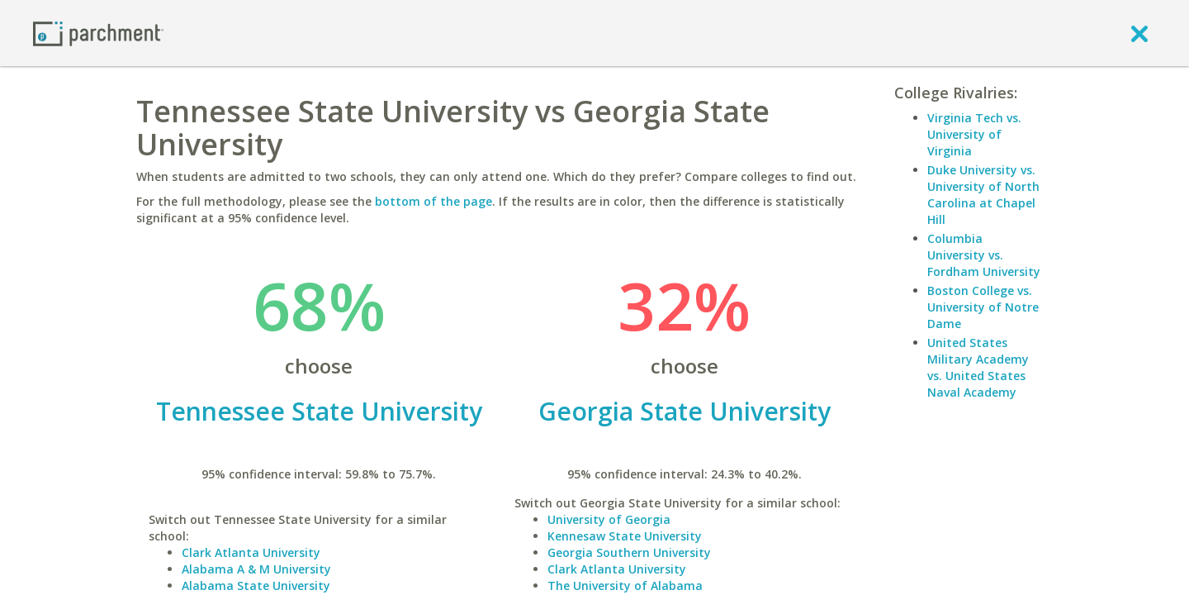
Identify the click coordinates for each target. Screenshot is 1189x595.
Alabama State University (256, 585)
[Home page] (98, 32)
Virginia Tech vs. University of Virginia (974, 134)
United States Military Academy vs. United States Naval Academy (978, 367)
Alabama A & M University (256, 569)
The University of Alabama (625, 585)
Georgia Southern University (629, 552)
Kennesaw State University (624, 536)
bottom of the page (433, 201)
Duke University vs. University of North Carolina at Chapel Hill (983, 194)
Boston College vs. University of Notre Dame (983, 307)
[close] (1139, 33)
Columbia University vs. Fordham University (983, 255)
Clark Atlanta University (251, 552)
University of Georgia (608, 519)
